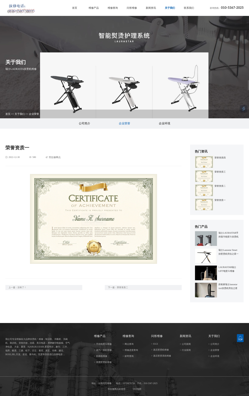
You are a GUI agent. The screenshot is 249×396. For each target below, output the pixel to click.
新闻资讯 (151, 8)
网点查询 (128, 344)
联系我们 (189, 8)
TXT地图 (137, 389)
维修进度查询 (130, 350)
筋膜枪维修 (100, 356)
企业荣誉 (34, 114)
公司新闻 (185, 344)
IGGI (154, 344)
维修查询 (113, 8)
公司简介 (84, 123)
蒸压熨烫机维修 (160, 350)
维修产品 (94, 8)
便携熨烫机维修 (103, 362)
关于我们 (170, 8)
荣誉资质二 (122, 287)
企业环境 (164, 123)
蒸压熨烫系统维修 (161, 356)
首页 (74, 8)
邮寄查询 (128, 356)
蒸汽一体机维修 (103, 350)
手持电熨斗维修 (103, 344)
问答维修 (132, 8)
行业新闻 (185, 350)
